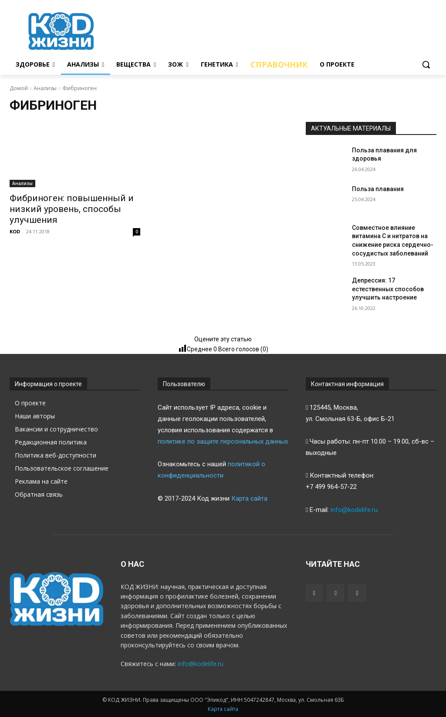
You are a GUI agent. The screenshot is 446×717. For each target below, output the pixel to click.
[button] (426, 64)
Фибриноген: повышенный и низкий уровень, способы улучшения (72, 209)
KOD (15, 231)
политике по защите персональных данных (223, 441)
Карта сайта (249, 498)
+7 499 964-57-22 (331, 487)
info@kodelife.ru (354, 510)
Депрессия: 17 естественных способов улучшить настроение (388, 289)
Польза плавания (378, 188)
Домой (19, 88)
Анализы (45, 88)
